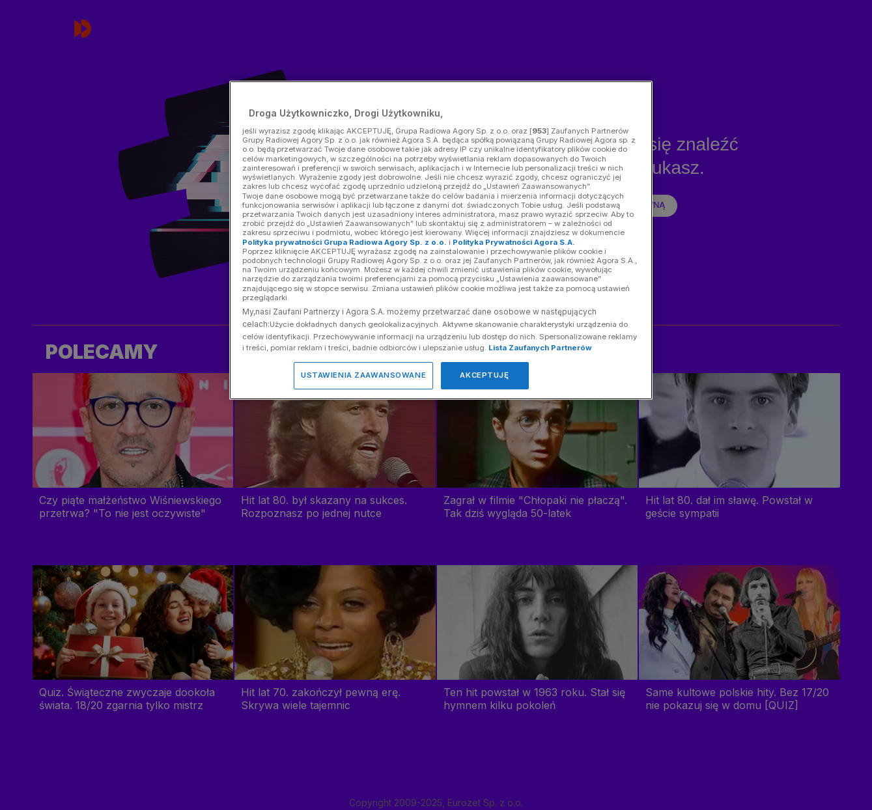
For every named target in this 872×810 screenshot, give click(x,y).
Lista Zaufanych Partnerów (540, 347)
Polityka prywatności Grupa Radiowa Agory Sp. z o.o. (344, 242)
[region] (441, 240)
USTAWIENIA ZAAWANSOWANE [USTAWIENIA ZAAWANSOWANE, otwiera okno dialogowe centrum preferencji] (363, 375)
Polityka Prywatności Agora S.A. (514, 242)
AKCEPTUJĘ (484, 375)
